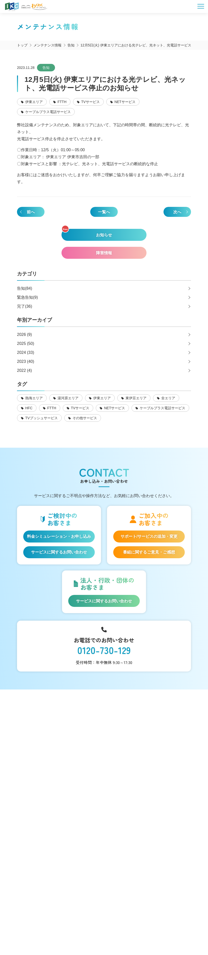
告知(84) (24, 288)
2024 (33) (25, 352)
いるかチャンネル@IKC (108, 867)
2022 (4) (24, 370)
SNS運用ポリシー (86, 930)
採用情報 (33, 848)
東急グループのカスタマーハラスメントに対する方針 (140, 935)
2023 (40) (25, 361)
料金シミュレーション (47, 718)
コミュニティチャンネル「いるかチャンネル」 (49, 735)
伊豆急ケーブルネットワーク (108, 878)
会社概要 (58, 930)
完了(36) (24, 306)
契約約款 (150, 930)
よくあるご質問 (40, 807)
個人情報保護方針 (122, 930)
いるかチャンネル (108, 889)
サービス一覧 (37, 704)
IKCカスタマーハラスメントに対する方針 (58, 935)
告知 (46, 68)
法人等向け (35, 794)
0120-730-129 (104, 650)
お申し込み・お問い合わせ (51, 835)
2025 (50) (25, 343)
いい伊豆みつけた (42, 752)
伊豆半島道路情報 (42, 766)
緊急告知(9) (27, 297)
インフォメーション (44, 780)
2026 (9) (24, 334)
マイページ (35, 821)
